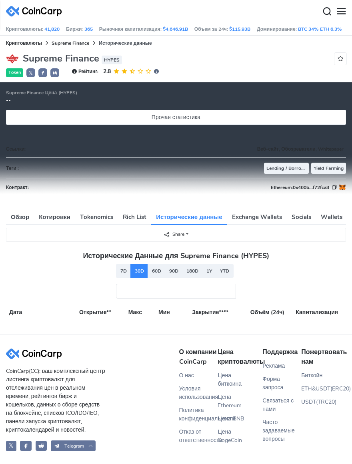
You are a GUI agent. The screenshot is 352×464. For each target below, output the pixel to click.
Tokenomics (96, 217)
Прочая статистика (176, 117)
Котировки (54, 217)
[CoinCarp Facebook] (26, 446)
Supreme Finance (70, 43)
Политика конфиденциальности (198, 414)
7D (123, 271)
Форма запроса (272, 383)
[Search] (327, 11)
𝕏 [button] (31, 73)
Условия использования (198, 393)
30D (139, 271)
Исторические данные (189, 217)
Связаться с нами (278, 405)
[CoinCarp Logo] (36, 11)
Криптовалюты (24, 43)
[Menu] (341, 11)
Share (174, 234)
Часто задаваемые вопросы (278, 430)
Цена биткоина (230, 380)
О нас (186, 375)
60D (156, 271)
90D (173, 271)
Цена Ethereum (230, 401)
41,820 (52, 29)
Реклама (273, 366)
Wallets (331, 217)
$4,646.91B (175, 29)
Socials (301, 217)
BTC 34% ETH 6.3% (320, 29)
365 (88, 29)
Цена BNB (231, 418)
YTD (224, 271)
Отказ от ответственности (198, 436)
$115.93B (239, 29)
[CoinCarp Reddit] (41, 446)
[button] (42, 72)
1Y (209, 271)
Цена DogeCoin (230, 436)
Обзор (20, 217)
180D (192, 271)
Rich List (134, 217)
